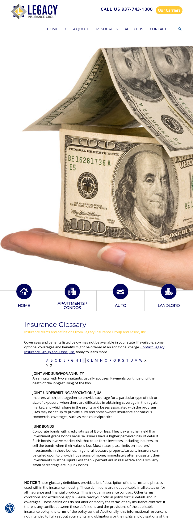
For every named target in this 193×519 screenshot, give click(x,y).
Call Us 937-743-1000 (127, 9)
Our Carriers (169, 10)
